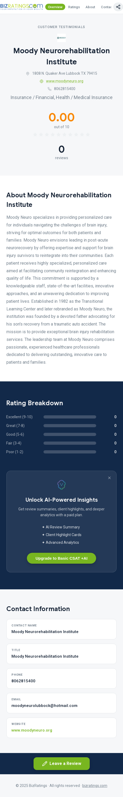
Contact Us (109, 7)
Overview (55, 7)
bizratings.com (94, 785)
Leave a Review (61, 763)
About (90, 7)
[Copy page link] (118, 7)
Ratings (74, 7)
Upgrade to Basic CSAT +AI (61, 558)
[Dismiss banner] (109, 478)
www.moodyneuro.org (61, 81)
